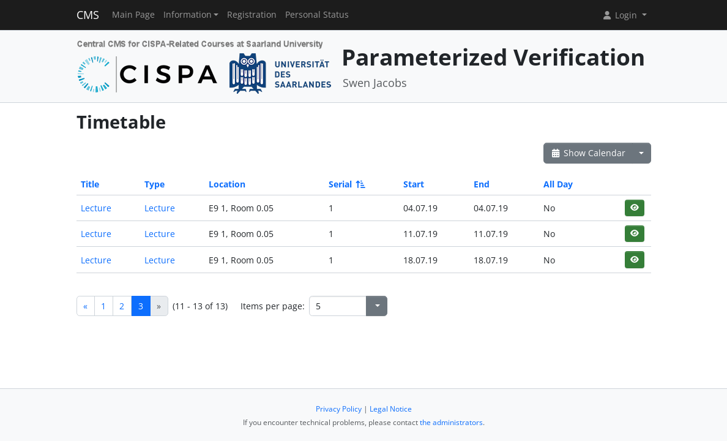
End (482, 184)
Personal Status (317, 15)
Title (90, 184)
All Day (558, 184)
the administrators (451, 422)
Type (154, 184)
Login (620, 15)
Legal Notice (391, 409)
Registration (252, 15)
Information (187, 15)
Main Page (133, 15)
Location (227, 184)
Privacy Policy (339, 409)
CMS (87, 14)
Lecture (96, 208)
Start (413, 184)
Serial (346, 184)
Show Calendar (588, 153)
